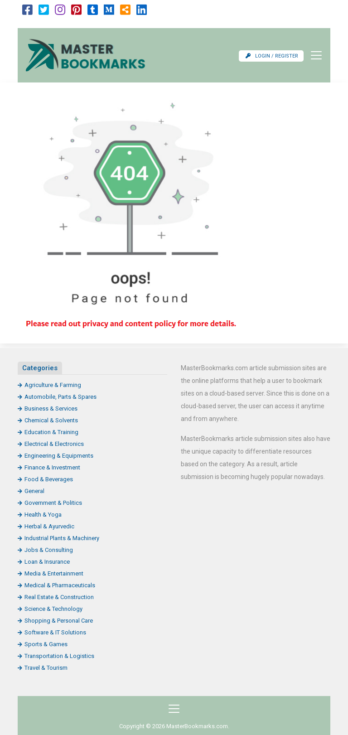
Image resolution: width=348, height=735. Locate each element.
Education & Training (51, 432)
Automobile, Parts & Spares (60, 396)
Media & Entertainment (53, 573)
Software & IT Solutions (55, 632)
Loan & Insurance (47, 561)
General (34, 491)
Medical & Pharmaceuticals (59, 585)
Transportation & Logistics (59, 656)
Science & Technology (53, 608)
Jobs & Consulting (48, 549)
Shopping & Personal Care (58, 620)
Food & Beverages (48, 479)
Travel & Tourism (46, 667)
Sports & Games (46, 644)
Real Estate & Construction (59, 597)
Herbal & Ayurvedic (49, 526)
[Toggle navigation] (314, 55)
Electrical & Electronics (54, 443)
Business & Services (50, 408)
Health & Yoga (43, 514)
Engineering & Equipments (58, 455)
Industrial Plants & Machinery (61, 538)
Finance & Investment (52, 467)
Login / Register (272, 56)
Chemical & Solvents (51, 420)
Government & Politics (53, 502)
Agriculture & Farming (52, 385)
